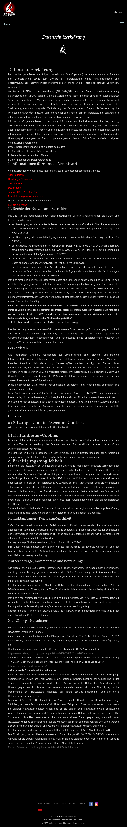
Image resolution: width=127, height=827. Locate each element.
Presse (48, 803)
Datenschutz (57, 816)
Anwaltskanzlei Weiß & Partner (61, 747)
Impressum (70, 816)
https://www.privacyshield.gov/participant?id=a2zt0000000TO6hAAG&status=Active (53, 653)
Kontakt (82, 803)
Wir (40, 803)
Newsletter (68, 803)
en (120, 12)
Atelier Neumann (56, 823)
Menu (7, 24)
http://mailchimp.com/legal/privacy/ (27, 666)
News (57, 803)
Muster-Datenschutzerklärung (24, 747)
